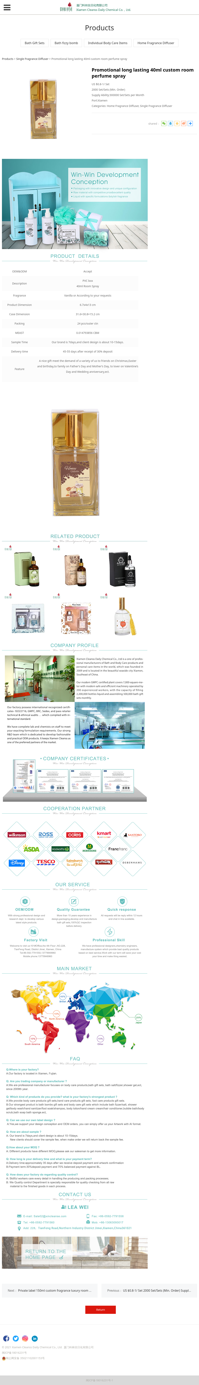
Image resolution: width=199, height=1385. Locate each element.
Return (100, 1310)
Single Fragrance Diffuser (32, 59)
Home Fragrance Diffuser (156, 43)
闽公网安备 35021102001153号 (25, 1358)
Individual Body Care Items (107, 43)
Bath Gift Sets (35, 43)
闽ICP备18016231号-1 (99, 1380)
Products (7, 59)
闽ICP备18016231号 (14, 1352)
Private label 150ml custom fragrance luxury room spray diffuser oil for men (71, 1291)
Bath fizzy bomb (66, 43)
